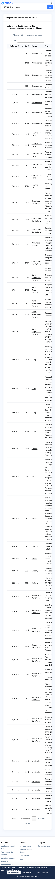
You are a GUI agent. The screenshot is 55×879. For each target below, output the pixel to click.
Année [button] (24, 46)
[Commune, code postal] (23, 7)
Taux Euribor (24, 856)
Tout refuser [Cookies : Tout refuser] (28, 873)
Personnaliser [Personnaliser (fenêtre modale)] (42, 873)
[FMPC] (7, 3)
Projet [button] (47, 46)
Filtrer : (14, 40)
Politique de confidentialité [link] (28, 876)
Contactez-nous (44, 846)
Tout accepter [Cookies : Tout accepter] (13, 873)
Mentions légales (8, 858)
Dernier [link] (28, 823)
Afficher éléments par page (27, 35)
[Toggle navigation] (52, 3)
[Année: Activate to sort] (25, 46)
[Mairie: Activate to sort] (37, 46)
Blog (21, 859)
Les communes (25, 846)
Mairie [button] (34, 46)
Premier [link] (14, 819)
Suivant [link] (41, 819)
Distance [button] (13, 46)
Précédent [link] (25, 819)
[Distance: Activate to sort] (13, 46)
